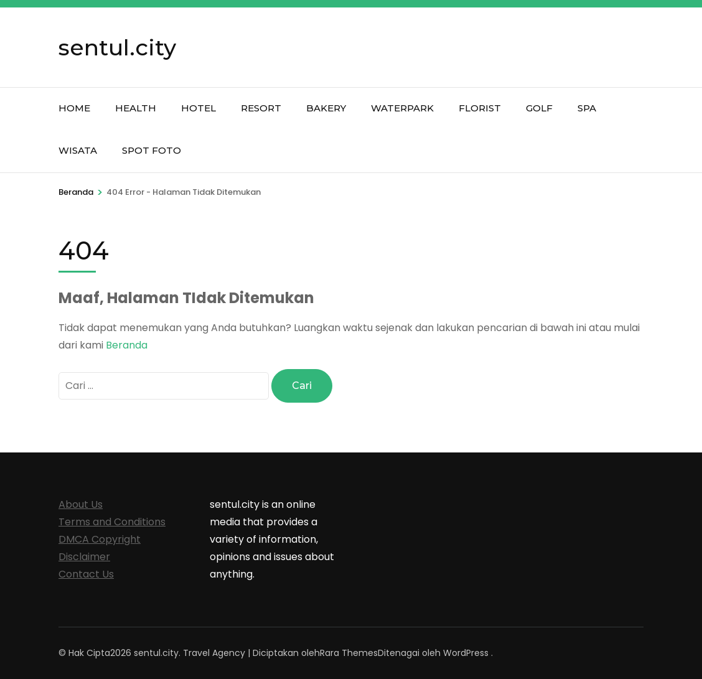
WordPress (466, 653)
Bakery (326, 108)
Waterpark (402, 108)
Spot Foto (151, 150)
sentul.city (117, 47)
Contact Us (86, 574)
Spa (587, 108)
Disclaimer (84, 557)
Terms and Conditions (112, 522)
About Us (80, 504)
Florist (480, 108)
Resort (261, 108)
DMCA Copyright (99, 539)
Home (74, 108)
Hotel (198, 108)
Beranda (126, 345)
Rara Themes (349, 653)
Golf (539, 108)
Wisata (77, 150)
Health (135, 108)
